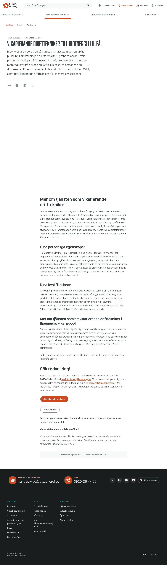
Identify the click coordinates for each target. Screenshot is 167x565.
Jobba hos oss (40, 511)
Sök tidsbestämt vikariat (54, 399)
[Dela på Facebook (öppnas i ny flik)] (17, 85)
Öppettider (65, 515)
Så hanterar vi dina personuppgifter (15, 522)
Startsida (9, 25)
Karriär (19, 25)
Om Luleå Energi (41, 506)
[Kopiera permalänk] (33, 85)
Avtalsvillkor (12, 515)
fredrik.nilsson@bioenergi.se (76, 379)
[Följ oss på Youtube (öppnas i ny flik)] (126, 480)
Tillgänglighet (154, 554)
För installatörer (14, 537)
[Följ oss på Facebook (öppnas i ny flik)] (119, 480)
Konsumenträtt (40, 531)
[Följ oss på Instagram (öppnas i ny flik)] (112, 480)
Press (9, 528)
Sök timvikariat (50, 409)
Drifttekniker (32, 25)
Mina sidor (11, 506)
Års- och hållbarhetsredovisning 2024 (43, 523)
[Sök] (88, 5)
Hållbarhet (38, 515)
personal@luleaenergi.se (101, 383)
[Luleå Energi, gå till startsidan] (10, 5)
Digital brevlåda (66, 520)
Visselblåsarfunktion (16, 511)
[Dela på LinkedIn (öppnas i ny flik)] (25, 85)
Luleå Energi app (67, 511)
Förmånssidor (13, 532)
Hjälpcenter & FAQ (68, 506)
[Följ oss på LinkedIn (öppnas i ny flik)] (133, 480)
